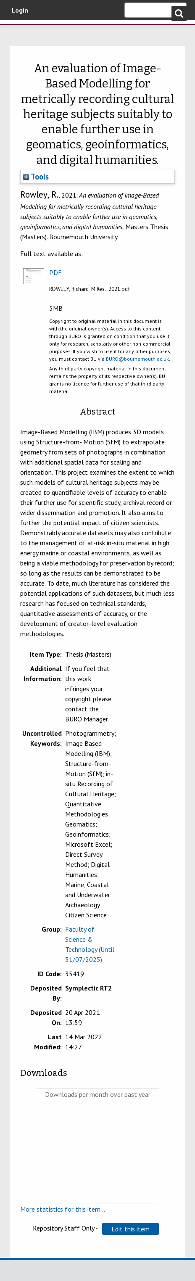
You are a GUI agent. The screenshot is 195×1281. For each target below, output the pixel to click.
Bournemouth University (18, 31)
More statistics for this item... (62, 1209)
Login (20, 10)
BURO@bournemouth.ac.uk (137, 359)
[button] (130, 1229)
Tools (36, 177)
